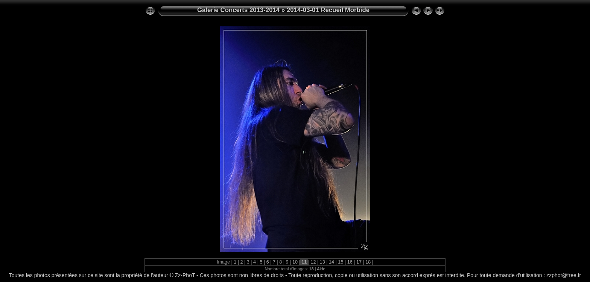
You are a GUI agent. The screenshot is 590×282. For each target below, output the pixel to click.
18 (368, 262)
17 (359, 262)
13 (322, 262)
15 (341, 262)
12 (313, 262)
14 (332, 262)
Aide (321, 269)
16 (350, 262)
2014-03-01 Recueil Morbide (328, 10)
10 (295, 262)
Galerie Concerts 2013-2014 (238, 10)
